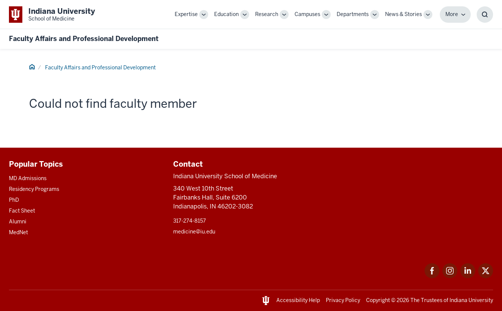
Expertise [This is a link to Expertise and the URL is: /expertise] (186, 14)
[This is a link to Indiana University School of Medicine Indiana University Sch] (52, 14)
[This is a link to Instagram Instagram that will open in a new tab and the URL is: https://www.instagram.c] (449, 276)
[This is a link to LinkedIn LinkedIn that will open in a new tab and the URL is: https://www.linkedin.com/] (467, 276)
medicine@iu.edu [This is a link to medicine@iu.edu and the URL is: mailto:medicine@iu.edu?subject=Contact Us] (194, 231)
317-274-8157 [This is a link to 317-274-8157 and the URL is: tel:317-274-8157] (189, 220)
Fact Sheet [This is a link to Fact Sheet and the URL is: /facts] (22, 210)
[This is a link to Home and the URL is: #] (32, 68)
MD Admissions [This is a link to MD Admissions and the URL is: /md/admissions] (28, 178)
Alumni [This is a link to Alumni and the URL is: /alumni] (17, 221)
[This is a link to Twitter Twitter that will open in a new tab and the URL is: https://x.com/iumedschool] (485, 276)
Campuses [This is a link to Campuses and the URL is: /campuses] (307, 14)
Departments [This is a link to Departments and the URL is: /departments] (353, 14)
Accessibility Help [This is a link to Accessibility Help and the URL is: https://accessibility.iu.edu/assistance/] (298, 300)
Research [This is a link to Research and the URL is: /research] (266, 14)
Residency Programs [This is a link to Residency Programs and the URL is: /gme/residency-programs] (34, 189)
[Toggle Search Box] (485, 14)
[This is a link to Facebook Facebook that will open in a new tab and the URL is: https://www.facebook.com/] (432, 276)
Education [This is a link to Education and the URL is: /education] (226, 14)
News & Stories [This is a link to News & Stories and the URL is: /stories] (403, 14)
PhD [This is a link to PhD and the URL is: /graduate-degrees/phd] (14, 200)
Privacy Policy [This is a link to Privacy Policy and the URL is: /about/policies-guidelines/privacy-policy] (343, 300)
